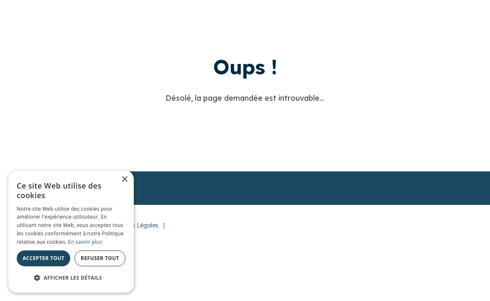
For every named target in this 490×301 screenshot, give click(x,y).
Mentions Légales (134, 225)
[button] (71, 278)
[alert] (71, 232)
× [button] (124, 179)
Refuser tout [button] (100, 258)
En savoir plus (85, 241)
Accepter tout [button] (43, 258)
